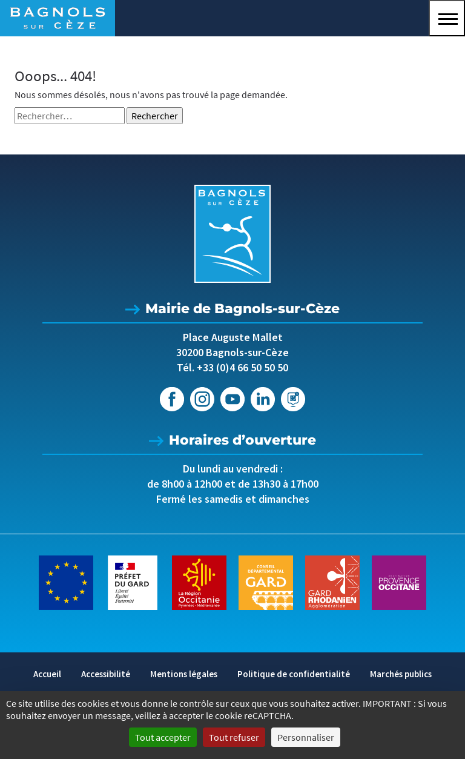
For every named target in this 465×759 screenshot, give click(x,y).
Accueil (47, 674)
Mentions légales (183, 674)
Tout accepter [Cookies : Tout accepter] (163, 737)
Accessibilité (105, 674)
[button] (447, 18)
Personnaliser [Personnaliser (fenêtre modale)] (305, 737)
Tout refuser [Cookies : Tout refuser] (234, 737)
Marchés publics (401, 674)
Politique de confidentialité (293, 674)
